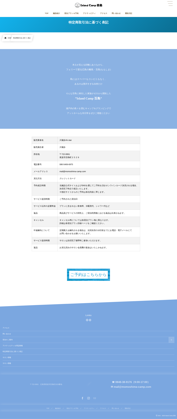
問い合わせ (7, 334)
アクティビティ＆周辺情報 (13, 346)
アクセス (6, 328)
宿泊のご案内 (8, 340)
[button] (170, 3)
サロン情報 (7, 357)
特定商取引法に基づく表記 (13, 351)
